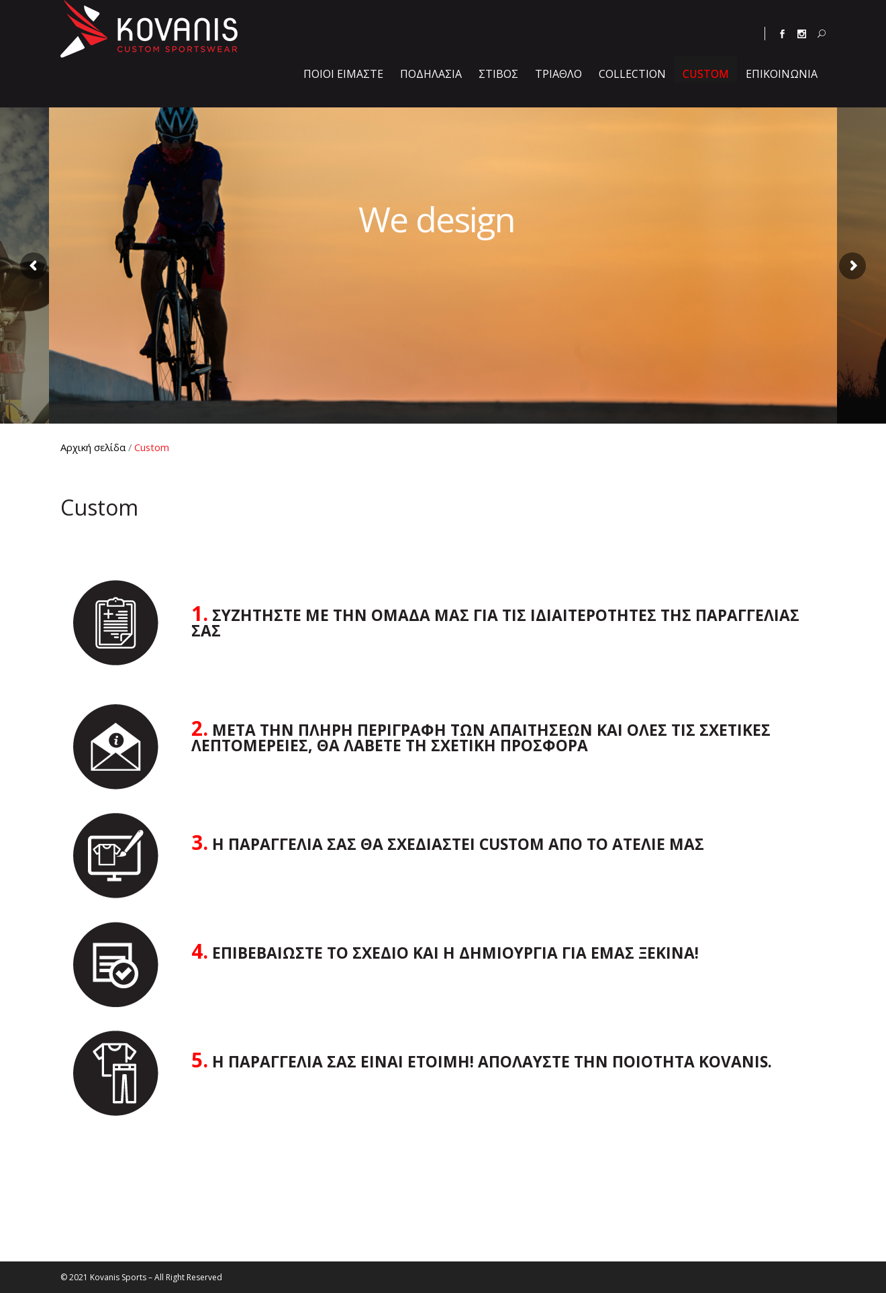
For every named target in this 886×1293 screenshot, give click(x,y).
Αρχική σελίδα (93, 447)
